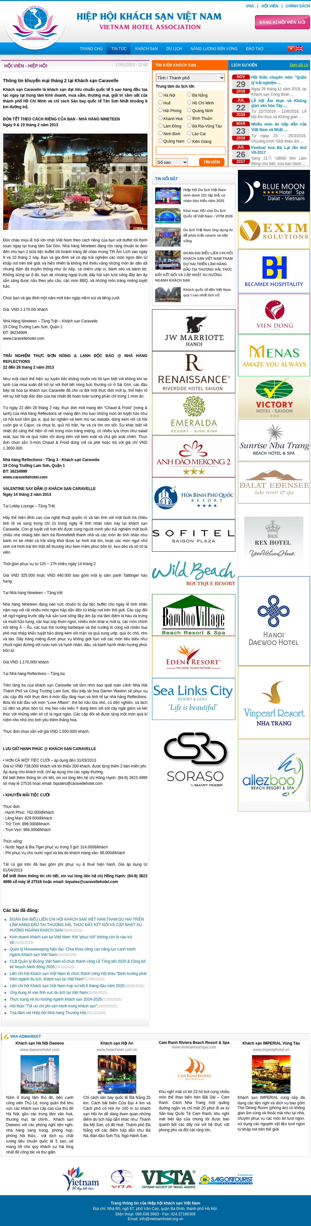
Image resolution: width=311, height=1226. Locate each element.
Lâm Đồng (172, 126)
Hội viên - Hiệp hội (25, 65)
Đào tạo (255, 49)
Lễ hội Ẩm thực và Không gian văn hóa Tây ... (279, 103)
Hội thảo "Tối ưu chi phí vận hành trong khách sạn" (63, 1006)
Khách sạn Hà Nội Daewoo (39, 1043)
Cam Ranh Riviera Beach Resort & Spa (194, 1042)
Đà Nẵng (200, 95)
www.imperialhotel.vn (271, 1049)
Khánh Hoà (173, 119)
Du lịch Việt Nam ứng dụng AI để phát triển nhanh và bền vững (208, 235)
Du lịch (174, 49)
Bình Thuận (202, 118)
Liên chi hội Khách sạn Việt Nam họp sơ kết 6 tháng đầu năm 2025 (77, 986)
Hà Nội (169, 95)
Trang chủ (91, 49)
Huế (167, 103)
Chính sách (298, 6)
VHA (250, 6)
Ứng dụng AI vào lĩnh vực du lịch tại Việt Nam (58, 992)
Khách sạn (146, 49)
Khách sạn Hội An (117, 1043)
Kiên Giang (201, 141)
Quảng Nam (174, 141)
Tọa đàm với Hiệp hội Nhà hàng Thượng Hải (58, 1013)
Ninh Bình (172, 134)
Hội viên (270, 6)
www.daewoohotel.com (40, 1049)
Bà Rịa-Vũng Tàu (207, 126)
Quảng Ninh (202, 111)
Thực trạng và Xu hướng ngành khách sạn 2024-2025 (66, 999)
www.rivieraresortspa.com (194, 1047)
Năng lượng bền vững (213, 49)
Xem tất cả (299, 65)
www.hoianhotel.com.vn (117, 1049)
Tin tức (118, 49)
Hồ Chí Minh (203, 103)
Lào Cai (199, 134)
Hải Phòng (172, 111)
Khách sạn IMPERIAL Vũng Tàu (271, 1043)
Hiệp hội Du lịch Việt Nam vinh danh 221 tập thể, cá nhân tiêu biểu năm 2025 (204, 195)
